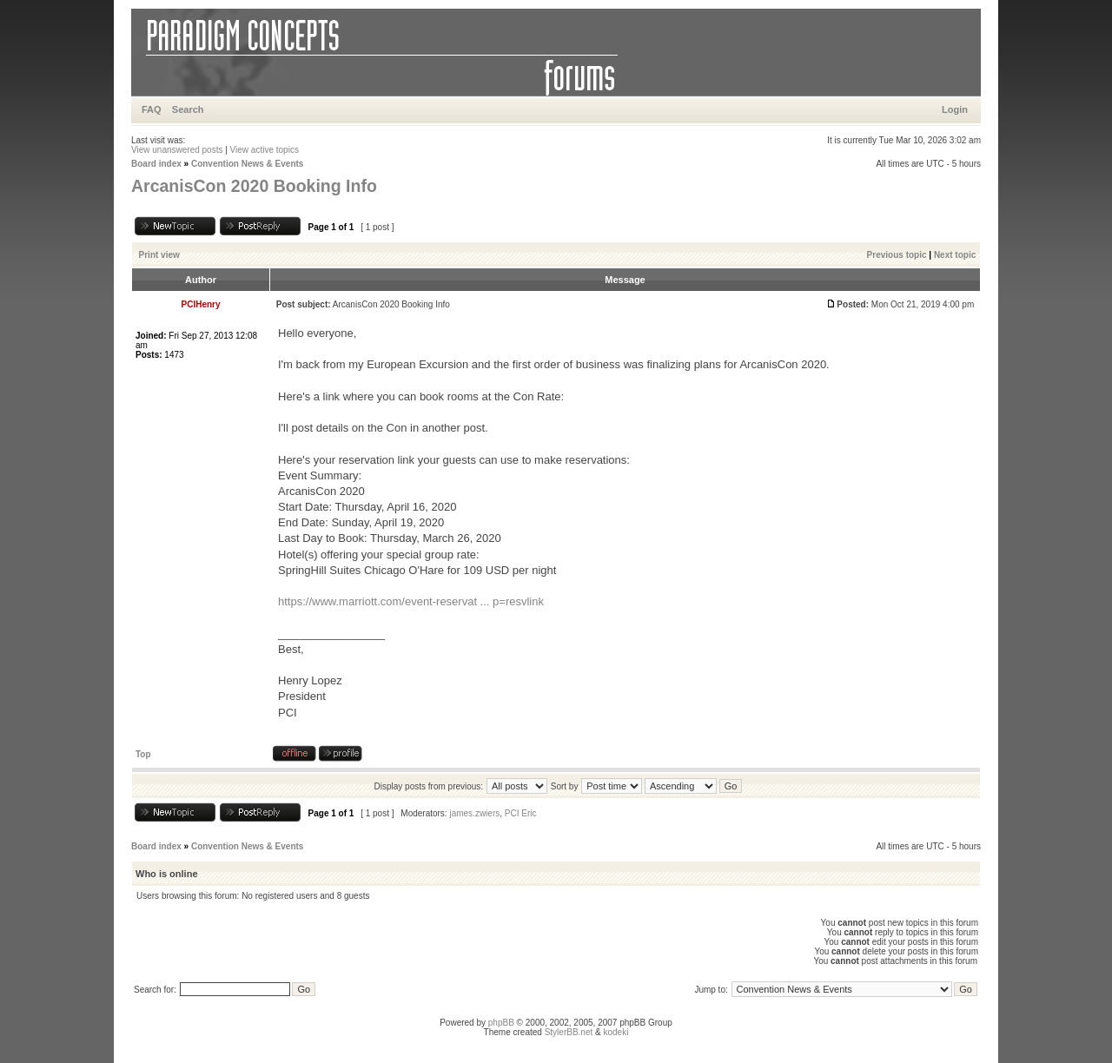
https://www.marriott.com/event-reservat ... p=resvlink (411, 601)
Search (188, 109)
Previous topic (897, 255)
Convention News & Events (247, 163)
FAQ (152, 109)
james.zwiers (474, 813)
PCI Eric (521, 813)
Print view (159, 255)
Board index (156, 163)
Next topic (955, 255)
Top (143, 754)
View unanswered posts (176, 150)
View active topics (264, 150)
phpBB (501, 1022)
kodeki (615, 1032)
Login (955, 109)
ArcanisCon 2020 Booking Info (254, 185)
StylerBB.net (569, 1032)
